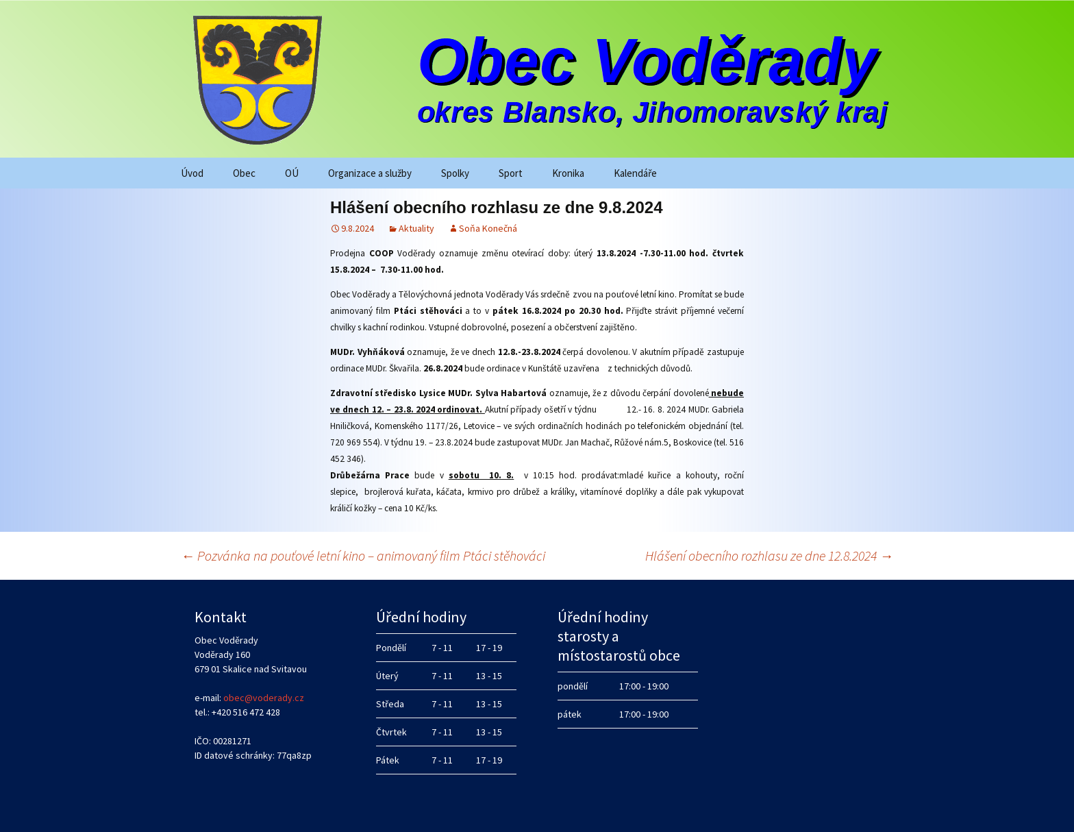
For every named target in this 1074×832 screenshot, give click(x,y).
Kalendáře (635, 173)
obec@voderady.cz (263, 698)
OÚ (292, 173)
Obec (244, 173)
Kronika (568, 173)
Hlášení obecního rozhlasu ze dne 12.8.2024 (769, 555)
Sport (511, 173)
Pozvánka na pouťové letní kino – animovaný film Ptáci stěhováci (363, 555)
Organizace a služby (370, 173)
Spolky (455, 173)
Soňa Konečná (488, 228)
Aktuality (416, 228)
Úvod (192, 173)
